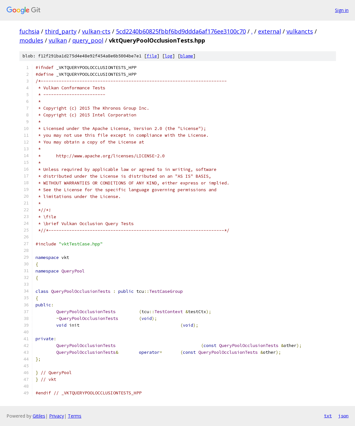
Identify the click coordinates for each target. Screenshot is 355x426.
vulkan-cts (96, 31)
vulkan (58, 40)
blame (186, 56)
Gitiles (39, 416)
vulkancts (300, 31)
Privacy (56, 416)
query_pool (87, 40)
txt (328, 416)
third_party (61, 31)
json (343, 416)
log (168, 56)
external (269, 31)
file (152, 56)
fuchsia (29, 31)
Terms (74, 416)
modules (31, 40)
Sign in (342, 10)
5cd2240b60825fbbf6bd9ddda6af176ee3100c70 (181, 31)
